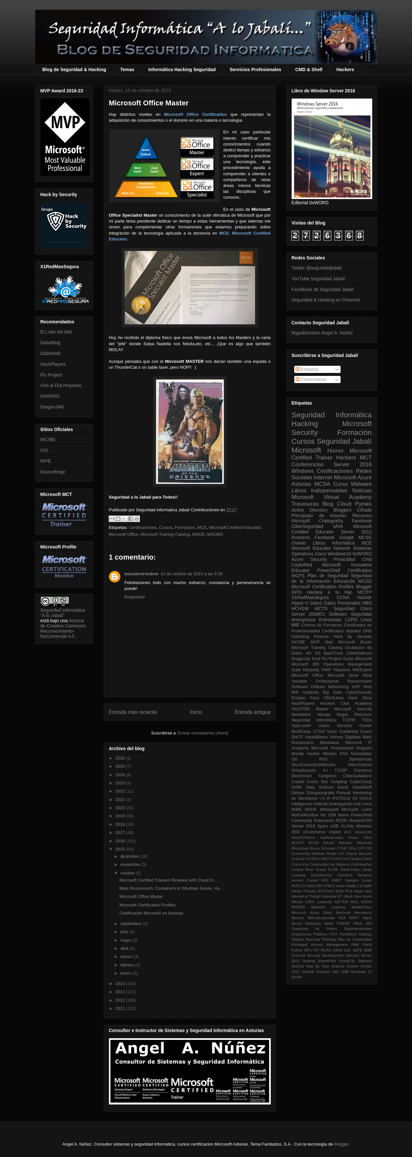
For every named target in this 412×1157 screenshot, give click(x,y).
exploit (335, 832)
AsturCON (363, 832)
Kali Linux (363, 804)
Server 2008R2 (308, 614)
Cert (345, 859)
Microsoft (306, 450)
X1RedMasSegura (310, 597)
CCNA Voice (325, 731)
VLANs (347, 826)
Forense (321, 636)
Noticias (362, 490)
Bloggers (342, 510)
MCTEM (341, 902)
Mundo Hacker (306, 753)
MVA (338, 526)
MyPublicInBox (305, 815)
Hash (340, 886)
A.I (325, 770)
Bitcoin (328, 843)
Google (346, 537)
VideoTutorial (360, 765)
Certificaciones (143, 527)
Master (322, 709)
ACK (348, 832)
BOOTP (298, 843)
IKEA (339, 891)
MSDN (366, 902)
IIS (354, 798)
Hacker (364, 597)
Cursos (165, 527)
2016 (120, 841)
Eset (316, 658)
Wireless (364, 826)
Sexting (309, 961)
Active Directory (310, 510)
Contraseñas (361, 864)
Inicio (196, 712)
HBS (367, 603)
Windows (303, 471)
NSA (344, 753)
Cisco (320, 553)
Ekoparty (311, 670)
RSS (323, 759)
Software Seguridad (350, 614)
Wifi (295, 692)
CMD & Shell (308, 69)
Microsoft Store (343, 675)
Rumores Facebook (313, 537)
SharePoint (327, 961)
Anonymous (304, 619)
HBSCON (314, 886)
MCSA (322, 484)
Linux (366, 619)
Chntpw (355, 859)
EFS (324, 880)
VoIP (356, 687)
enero (126, 973)
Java (358, 896)
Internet (323, 477)
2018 (120, 824)
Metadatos (329, 742)
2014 (120, 983)
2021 (120, 799)
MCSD (365, 581)
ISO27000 (301, 709)
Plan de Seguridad (328, 575)
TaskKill (307, 972)
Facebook (362, 520)
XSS (296, 832)
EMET (337, 880)
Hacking (305, 424)
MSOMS (215, 534)
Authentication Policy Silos (346, 838)
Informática (343, 543)
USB (334, 826)
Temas (127, 69)
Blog (327, 504)
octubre (128, 873)
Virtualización (304, 770)
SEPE (357, 950)
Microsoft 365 (305, 664)
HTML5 (329, 886)
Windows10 (339, 553)
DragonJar (301, 658)
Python (297, 950)
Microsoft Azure (353, 477)
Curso (340, 484)
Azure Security (309, 559)
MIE (296, 624)
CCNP (342, 848)
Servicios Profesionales (255, 69)
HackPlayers (53, 364)
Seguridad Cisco (352, 608)
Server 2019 (303, 826)
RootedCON (360, 820)
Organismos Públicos (310, 934)
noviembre (130, 864)
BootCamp (301, 731)
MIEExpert (362, 670)
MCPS (298, 575)
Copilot (298, 781)
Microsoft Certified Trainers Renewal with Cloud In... (168, 880)
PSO (333, 934)
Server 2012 (356, 531)
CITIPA (311, 859)
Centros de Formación (322, 625)
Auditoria (310, 692)
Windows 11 (361, 972)
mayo (126, 940)
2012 (120, 1000)
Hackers (345, 69)
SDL (347, 950)
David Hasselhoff (355, 787)
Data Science (319, 787)
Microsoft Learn (357, 809)
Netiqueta (313, 923)
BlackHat (364, 843)
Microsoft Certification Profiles (147, 904)
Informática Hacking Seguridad (182, 69)
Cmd (367, 559)
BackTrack (333, 653)
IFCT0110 (341, 798)
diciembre (130, 856)
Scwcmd (298, 955)
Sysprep (337, 966)
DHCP (297, 737)
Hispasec (341, 670)
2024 (120, 774)
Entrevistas (330, 619)
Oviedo (299, 543)
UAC (336, 972)
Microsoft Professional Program (341, 748)
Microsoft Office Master (141, 896)
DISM (297, 787)
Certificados (360, 570)
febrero (127, 965)
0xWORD (50, 396)
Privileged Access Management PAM (325, 945)
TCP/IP (349, 720)
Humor (335, 451)
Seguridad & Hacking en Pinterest (326, 299)
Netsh (328, 923)
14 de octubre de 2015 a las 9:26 (191, 573)
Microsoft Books (355, 642)
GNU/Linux (334, 698)
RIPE (45, 461)
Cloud (344, 504)
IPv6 (349, 891)
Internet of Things (306, 896)
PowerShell (328, 570)
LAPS (310, 902)
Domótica (344, 875)
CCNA (343, 597)
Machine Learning (328, 907)
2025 (120, 766)
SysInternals (360, 759)
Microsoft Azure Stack (312, 913)
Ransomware (359, 681)
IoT (339, 896)
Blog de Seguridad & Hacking (74, 69)
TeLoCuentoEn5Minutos (313, 765)
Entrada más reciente (133, 712)
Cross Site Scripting (327, 781)
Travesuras (305, 504)
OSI (44, 450)
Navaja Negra (332, 714)
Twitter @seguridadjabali (317, 267)
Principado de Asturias (319, 515)
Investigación (341, 804)
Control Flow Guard (309, 870)
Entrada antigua (252, 712)
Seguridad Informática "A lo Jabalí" (62, 613)
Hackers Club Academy (346, 703)
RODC (342, 820)
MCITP (365, 592)
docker (297, 977)
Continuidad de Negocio (329, 864)
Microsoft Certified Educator (235, 527)
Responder (135, 596)
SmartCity (347, 961)
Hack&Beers (316, 737)
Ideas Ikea (363, 891)
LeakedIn (324, 902)
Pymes (363, 504)
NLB (342, 918)
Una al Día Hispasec (61, 385)
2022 (120, 791)
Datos (316, 603)
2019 (120, 815)
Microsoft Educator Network (321, 548)
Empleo (299, 698)
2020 (120, 807)
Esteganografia (320, 793)
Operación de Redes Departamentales (332, 929)
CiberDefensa (359, 653)
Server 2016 (353, 464)
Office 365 (362, 923)
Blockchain (300, 848)
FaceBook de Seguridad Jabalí (323, 289)
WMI (345, 972)
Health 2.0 (354, 886)
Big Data (332, 692)
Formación (185, 527)
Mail (329, 642)
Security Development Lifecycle (333, 955)
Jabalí (348, 896)
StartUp (298, 966)
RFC (308, 950)
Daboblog (300, 636)
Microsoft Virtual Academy (332, 497)
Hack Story (360, 698)
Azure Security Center (345, 725)
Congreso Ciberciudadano (345, 776)
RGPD (326, 950)
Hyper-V (300, 603)
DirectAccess (321, 875)
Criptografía (331, 520)
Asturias (302, 484)
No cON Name (335, 815)
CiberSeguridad (307, 526)
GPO (297, 592)
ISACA (365, 798)
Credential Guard (355, 731)
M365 (297, 809)
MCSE (365, 537)
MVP (315, 642)
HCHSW (300, 608)
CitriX (367, 859)
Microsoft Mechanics (354, 913)
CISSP (341, 770)
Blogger (364, 586)
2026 (120, 758)
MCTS (321, 608)
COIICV (325, 859)
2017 (120, 832)
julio (124, 931)
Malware (361, 484)
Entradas (307, 369)
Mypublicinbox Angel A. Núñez (322, 332)
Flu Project (51, 375)
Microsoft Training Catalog (165, 534)
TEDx (366, 720)
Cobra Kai (300, 864)
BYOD (314, 843)
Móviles (330, 753)
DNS (367, 631)
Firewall (343, 793)
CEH (352, 848)
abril (125, 948)
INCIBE (48, 439)
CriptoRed (302, 564)
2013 (120, 991)
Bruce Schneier (322, 848)
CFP (360, 848)
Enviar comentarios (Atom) (203, 733)
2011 (120, 1008)
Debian (298, 793)
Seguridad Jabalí (344, 441)
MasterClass (361, 907)
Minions (298, 918)
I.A (321, 798)
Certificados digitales (341, 631)
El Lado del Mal (56, 331)
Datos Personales (342, 603)
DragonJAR (52, 406)
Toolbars (322, 972)
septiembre (131, 923)
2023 (120, 782)
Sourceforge (52, 471)
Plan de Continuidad (354, 939)
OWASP (343, 923)
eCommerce (314, 832)
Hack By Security (352, 636)
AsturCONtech (303, 838)
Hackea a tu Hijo (329, 592)
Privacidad (344, 559)
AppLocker (301, 725)
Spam (322, 826)
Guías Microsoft (357, 658)
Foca (314, 698)
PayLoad (313, 939)
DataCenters (350, 870)
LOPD (351, 619)
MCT (366, 458)
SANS (338, 950)
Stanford (365, 961)
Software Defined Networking (320, 687)
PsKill (367, 945)
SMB (368, 950)
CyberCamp (361, 781)
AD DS (313, 653)
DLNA (333, 870)
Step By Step (317, 966)
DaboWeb (50, 353)
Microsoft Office (123, 534)
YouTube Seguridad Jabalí (318, 278)
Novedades (361, 753)
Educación (344, 581)
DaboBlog (50, 342)
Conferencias (308, 464)
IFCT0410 (325, 891)
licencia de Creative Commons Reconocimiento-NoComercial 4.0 (63, 628)
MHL (355, 902)
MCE (202, 527)
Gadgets (352, 880)
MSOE (198, 534)
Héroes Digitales (345, 737)
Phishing (329, 939)
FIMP (326, 670)
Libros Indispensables (320, 490)
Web (367, 687)
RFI (316, 950)
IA (328, 798)
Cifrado (364, 510)
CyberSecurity (359, 692)
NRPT (354, 918)
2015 (120, 849)
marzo (126, 956)
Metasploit (329, 809)
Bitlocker (346, 843)
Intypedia (328, 896)
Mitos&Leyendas (321, 918)
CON (336, 859)
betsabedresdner (142, 573)
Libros (319, 543)
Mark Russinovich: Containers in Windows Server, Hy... (171, 888)
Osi (295, 759)
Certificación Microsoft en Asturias (151, 913)
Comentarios (311, 379)
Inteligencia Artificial (310, 804)
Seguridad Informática (332, 415)
